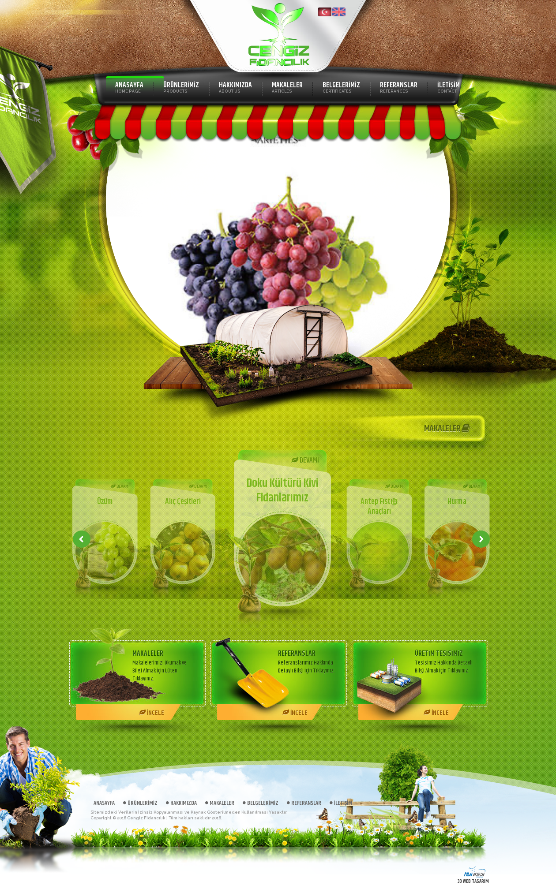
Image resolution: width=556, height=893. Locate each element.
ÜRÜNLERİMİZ (181, 86)
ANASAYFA (129, 86)
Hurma (456, 502)
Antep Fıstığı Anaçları (379, 507)
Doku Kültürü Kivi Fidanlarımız (282, 490)
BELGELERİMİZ (341, 86)
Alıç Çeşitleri (182, 502)
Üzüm (105, 502)
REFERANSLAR (398, 86)
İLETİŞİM (448, 86)
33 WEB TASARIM (473, 881)
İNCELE (151, 713)
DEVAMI (120, 486)
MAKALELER (287, 86)
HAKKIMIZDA (235, 86)
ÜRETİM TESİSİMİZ (439, 653)
